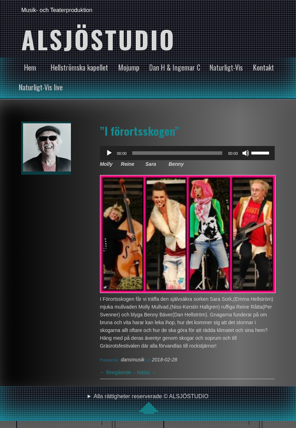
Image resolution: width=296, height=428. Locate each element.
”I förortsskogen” (139, 131)
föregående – (118, 372)
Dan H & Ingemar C (174, 67)
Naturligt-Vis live (41, 87)
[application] (187, 153)
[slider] (177, 153)
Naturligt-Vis (226, 67)
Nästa (146, 372)
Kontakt (263, 67)
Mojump (128, 67)
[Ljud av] (245, 153)
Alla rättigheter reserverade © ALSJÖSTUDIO (151, 403)
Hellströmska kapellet (79, 67)
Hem (30, 67)
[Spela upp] (109, 153)
